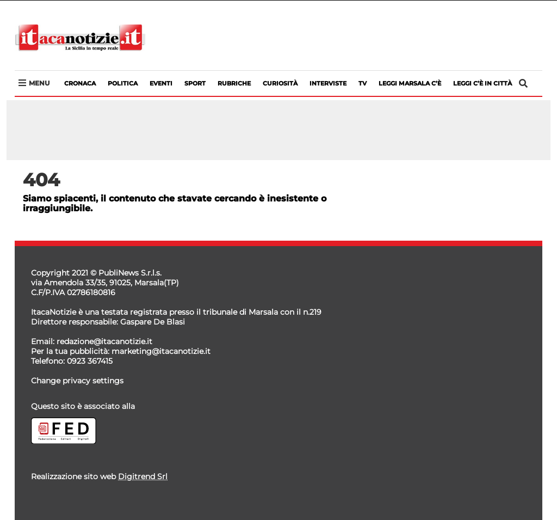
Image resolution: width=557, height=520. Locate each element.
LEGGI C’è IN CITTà (482, 83)
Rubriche (234, 83)
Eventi (161, 83)
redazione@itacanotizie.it (104, 341)
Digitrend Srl (143, 476)
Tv (362, 83)
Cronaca (80, 83)
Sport (195, 83)
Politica (123, 83)
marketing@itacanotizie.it (161, 351)
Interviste (328, 83)
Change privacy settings (77, 381)
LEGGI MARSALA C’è (410, 83)
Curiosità (280, 83)
